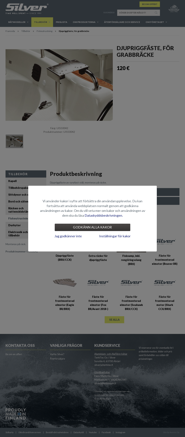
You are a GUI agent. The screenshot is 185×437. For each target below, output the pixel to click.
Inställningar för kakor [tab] (115, 236)
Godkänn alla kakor (92, 227)
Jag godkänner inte (68, 236)
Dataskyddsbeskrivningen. (104, 215)
